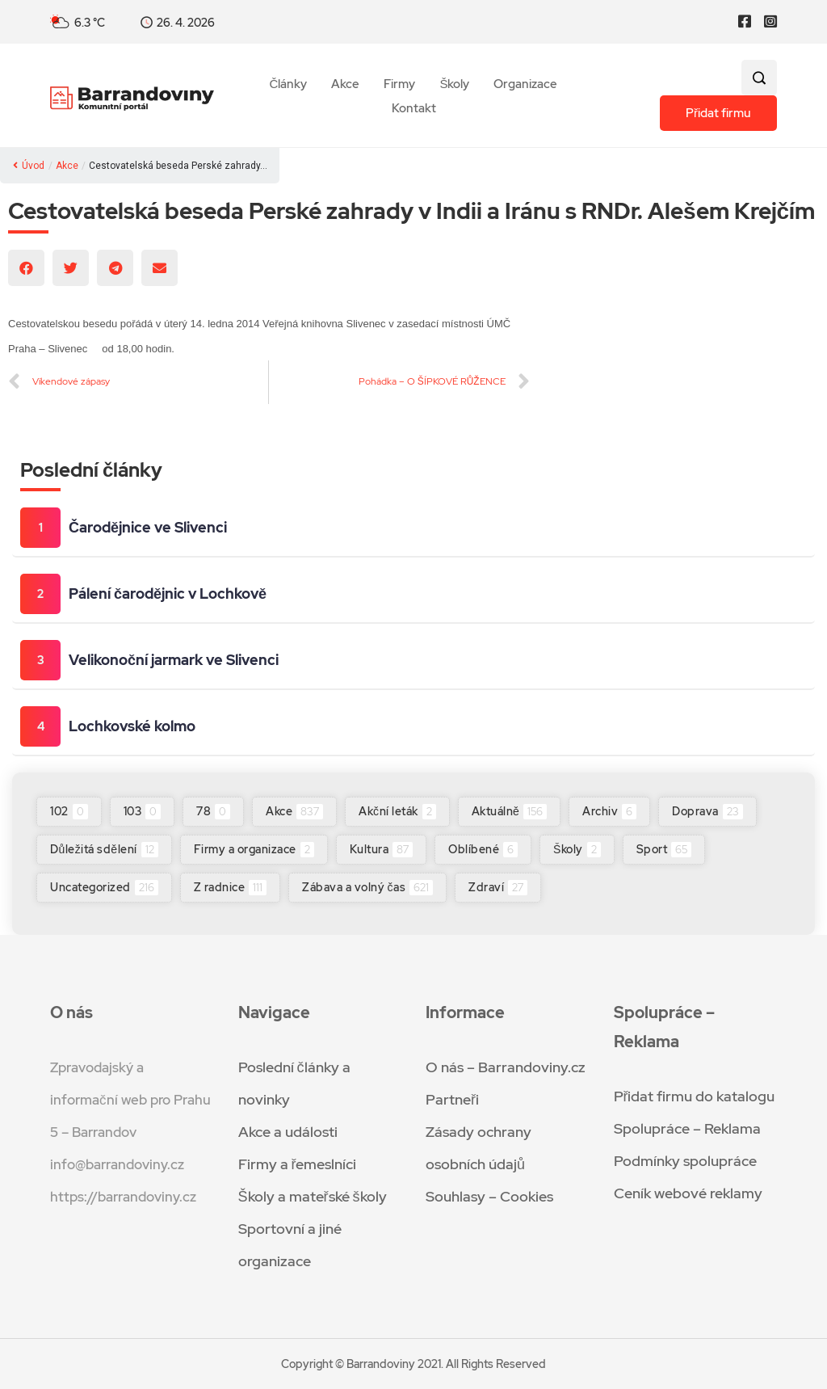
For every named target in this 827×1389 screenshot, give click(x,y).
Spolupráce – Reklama (687, 1128)
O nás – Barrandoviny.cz (506, 1067)
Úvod (28, 165)
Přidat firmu (718, 113)
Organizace (525, 84)
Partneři (452, 1099)
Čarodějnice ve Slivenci (148, 527)
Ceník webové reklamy (688, 1193)
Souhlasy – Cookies (489, 1196)
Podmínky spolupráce (685, 1160)
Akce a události (288, 1131)
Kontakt (414, 109)
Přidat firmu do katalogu (694, 1096)
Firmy (399, 84)
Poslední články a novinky (294, 1083)
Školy (454, 84)
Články (289, 84)
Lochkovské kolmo (132, 726)
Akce (345, 84)
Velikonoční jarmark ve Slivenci (174, 659)
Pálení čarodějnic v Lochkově (168, 593)
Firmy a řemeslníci (297, 1164)
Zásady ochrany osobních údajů (478, 1147)
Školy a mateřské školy (312, 1196)
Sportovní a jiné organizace (290, 1244)
